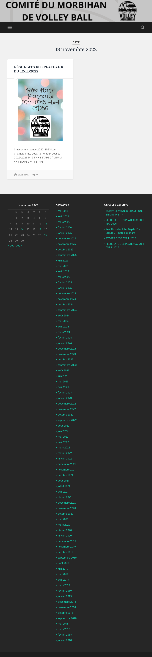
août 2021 (64, 474)
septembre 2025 (67, 253)
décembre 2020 (67, 496)
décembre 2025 (67, 237)
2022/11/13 (23, 174)
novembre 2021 (67, 464)
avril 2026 (63, 216)
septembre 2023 (67, 361)
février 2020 (65, 523)
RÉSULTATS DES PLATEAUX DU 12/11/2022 (38, 68)
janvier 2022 (65, 453)
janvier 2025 (65, 286)
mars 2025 (64, 275)
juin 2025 (63, 259)
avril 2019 (63, 571)
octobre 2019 (66, 544)
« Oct (11, 245)
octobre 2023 (66, 356)
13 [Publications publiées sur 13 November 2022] (45, 223)
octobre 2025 (66, 248)
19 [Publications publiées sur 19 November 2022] (39, 229)
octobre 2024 (66, 302)
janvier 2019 (65, 588)
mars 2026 (64, 221)
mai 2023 (63, 377)
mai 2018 (63, 615)
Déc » (19, 245)
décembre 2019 (67, 534)
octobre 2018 (66, 604)
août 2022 (64, 420)
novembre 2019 (67, 539)
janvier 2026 (65, 232)
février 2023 (65, 388)
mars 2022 (64, 442)
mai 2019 (63, 566)
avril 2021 (63, 485)
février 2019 (65, 582)
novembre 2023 (67, 350)
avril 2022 (63, 437)
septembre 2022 (67, 415)
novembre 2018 (67, 598)
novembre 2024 (67, 296)
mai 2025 (63, 264)
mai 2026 (63, 210)
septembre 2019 (67, 550)
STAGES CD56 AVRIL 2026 (121, 237)
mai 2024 (63, 318)
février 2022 (65, 447)
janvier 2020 (65, 528)
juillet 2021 (64, 480)
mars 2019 (64, 577)
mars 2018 (64, 620)
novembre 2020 (67, 501)
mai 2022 (63, 431)
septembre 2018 (67, 609)
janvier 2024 (65, 340)
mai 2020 (63, 512)
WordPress (43, 649)
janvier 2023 (65, 394)
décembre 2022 (67, 399)
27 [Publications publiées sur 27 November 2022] (45, 234)
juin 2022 (63, 426)
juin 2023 (63, 372)
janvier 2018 (65, 631)
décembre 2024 (67, 291)
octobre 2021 (66, 469)
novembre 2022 (67, 404)
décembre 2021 (67, 458)
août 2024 (64, 313)
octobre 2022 (66, 410)
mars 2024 (64, 329)
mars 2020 (64, 517)
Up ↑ (141, 649)
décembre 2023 (67, 345)
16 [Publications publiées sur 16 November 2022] (22, 229)
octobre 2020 (66, 507)
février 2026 (65, 226)
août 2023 (64, 367)
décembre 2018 (67, 593)
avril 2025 (63, 270)
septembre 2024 (67, 307)
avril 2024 (63, 323)
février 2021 (65, 491)
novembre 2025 (67, 243)
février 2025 (65, 280)
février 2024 (65, 334)
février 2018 (65, 625)
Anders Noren (126, 649)
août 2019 (64, 555)
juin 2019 (63, 561)
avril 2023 (63, 383)
